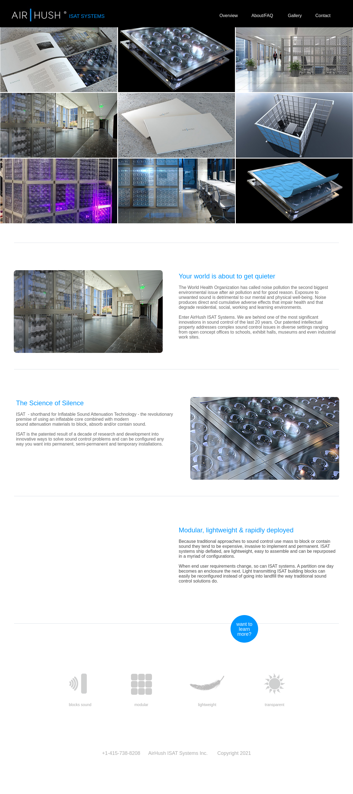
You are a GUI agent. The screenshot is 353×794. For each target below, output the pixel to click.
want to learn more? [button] (244, 629)
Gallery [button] (295, 15)
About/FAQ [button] (262, 15)
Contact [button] (322, 15)
